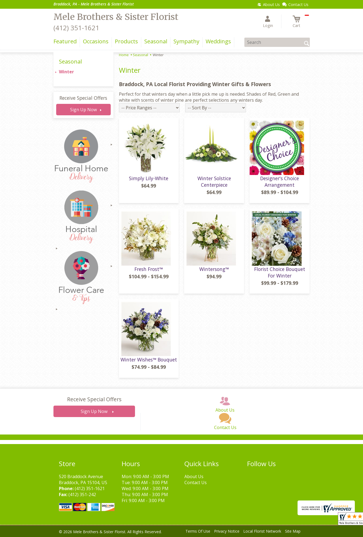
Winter (66, 72)
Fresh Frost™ (148, 269)
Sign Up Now (83, 110)
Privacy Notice (226, 531)
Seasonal (140, 54)
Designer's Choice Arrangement (279, 181)
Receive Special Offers (83, 98)
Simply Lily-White (148, 178)
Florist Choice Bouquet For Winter (279, 272)
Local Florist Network (262, 531)
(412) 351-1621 (76, 27)
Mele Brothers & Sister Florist (115, 16)
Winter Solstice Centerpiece (214, 181)
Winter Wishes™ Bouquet (149, 359)
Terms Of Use (197, 531)
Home (124, 54)
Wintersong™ (214, 269)
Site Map (293, 531)
